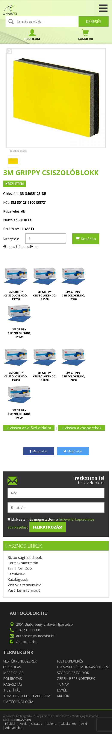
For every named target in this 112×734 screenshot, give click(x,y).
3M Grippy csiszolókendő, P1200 (15, 295)
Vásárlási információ (24, 590)
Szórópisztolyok (73, 672)
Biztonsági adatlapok (25, 557)
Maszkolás (13, 672)
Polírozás (12, 678)
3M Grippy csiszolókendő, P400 (19, 333)
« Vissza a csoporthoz (81, 427)
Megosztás (39, 451)
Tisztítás (12, 690)
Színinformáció (20, 568)
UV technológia (18, 701)
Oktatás (36, 724)
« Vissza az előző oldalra (29, 427)
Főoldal (10, 724)
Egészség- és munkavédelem (83, 667)
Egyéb (62, 690)
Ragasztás (13, 684)
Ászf (84, 724)
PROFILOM (32, 35)
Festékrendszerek (20, 661)
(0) (85, 35)
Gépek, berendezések (76, 678)
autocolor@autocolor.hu (35, 636)
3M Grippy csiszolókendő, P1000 (44, 376)
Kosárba (86, 238)
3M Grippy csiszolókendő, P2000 (15, 376)
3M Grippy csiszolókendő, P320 (73, 295)
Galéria (51, 724)
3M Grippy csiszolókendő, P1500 (44, 295)
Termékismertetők (23, 563)
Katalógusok (18, 579)
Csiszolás (12, 667)
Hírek (23, 724)
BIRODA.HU (23, 720)
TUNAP (63, 684)
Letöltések (16, 574)
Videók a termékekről (25, 585)
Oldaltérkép (69, 724)
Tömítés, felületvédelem (26, 696)
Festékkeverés (70, 661)
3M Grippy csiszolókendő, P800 (73, 376)
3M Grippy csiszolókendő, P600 (19, 414)
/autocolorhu (26, 641)
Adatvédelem (14, 728)
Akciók (63, 696)
